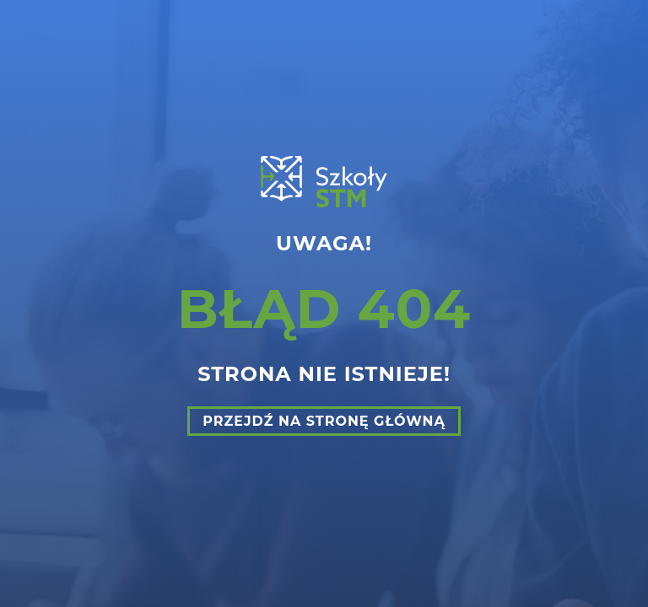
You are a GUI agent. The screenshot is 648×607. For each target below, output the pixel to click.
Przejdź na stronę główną (324, 421)
